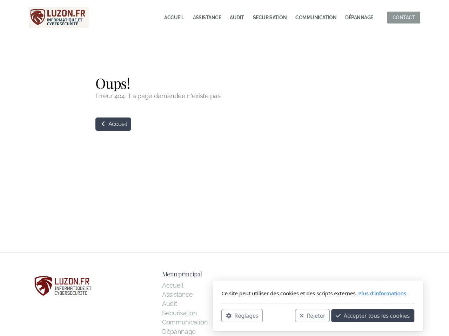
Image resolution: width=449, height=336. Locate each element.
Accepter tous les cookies (279, 315)
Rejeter (219, 315)
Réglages (149, 315)
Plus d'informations (289, 293)
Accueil (113, 124)
